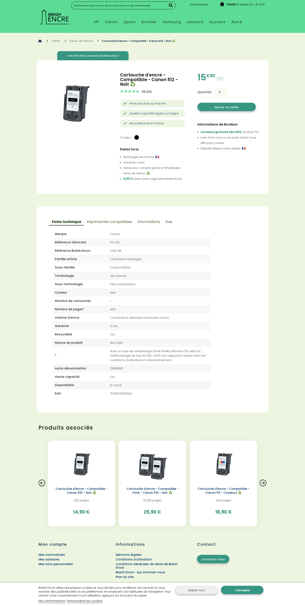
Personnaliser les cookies (85, 601)
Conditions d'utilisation (134, 559)
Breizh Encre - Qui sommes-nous (140, 572)
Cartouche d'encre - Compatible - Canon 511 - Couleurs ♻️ (223, 491)
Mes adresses (49, 559)
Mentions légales (129, 555)
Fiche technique (66, 221)
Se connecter (199, 4)
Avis (169, 221)
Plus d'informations (52, 601)
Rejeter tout (196, 590)
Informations (149, 221)
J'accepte (242, 590)
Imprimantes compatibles (109, 221)
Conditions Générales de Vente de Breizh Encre (147, 566)
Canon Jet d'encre (81, 41)
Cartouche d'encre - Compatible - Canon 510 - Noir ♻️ (81, 491)
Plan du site (125, 577)
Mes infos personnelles (56, 564)
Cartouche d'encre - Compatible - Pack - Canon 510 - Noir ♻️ (152, 491)
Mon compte (53, 544)
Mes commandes (52, 555)
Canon (56, 41)
